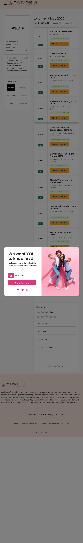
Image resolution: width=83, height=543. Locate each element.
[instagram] (27, 290)
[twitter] (22, 290)
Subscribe (22, 282)
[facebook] (18, 290)
